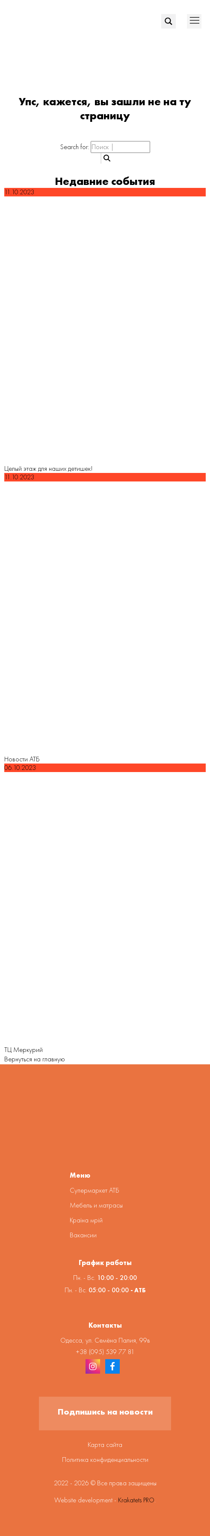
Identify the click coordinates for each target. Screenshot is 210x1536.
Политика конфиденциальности (105, 1459)
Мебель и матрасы (96, 1205)
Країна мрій (86, 1220)
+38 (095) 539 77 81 (105, 1351)
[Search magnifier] (168, 21)
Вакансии (83, 1235)
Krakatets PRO (136, 1500)
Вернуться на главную (34, 1059)
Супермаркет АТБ (94, 1190)
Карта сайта (105, 1444)
